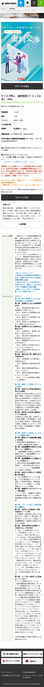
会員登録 (22, 224)
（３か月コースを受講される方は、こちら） (19, 162)
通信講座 (12, 9)
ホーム (3, 9)
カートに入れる (22, 197)
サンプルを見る (22, 86)
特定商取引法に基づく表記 (11, 675)
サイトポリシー (8, 672)
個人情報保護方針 (30, 672)
